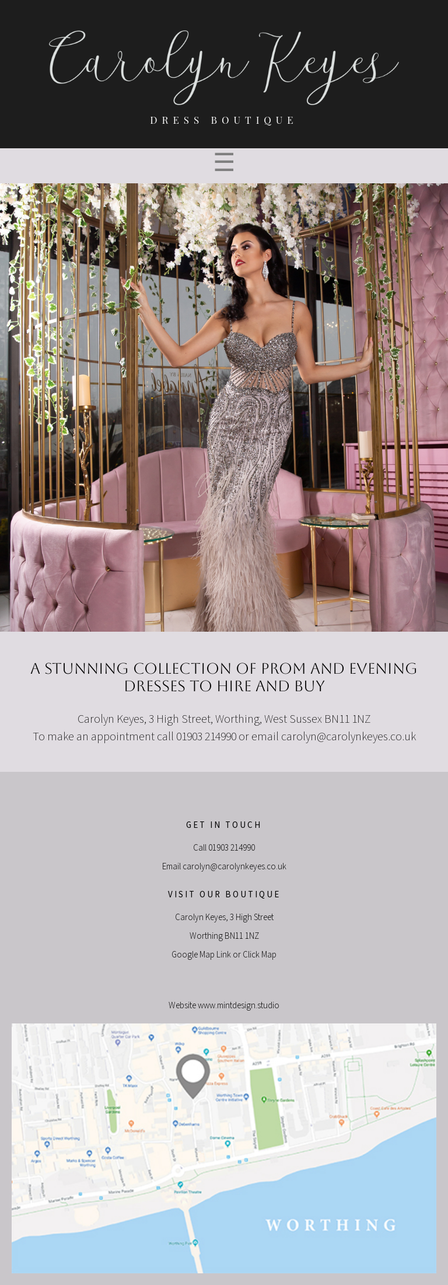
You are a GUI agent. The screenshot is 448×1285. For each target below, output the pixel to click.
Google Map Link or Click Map (224, 954)
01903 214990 (231, 848)
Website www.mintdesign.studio (224, 1005)
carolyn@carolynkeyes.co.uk (348, 736)
